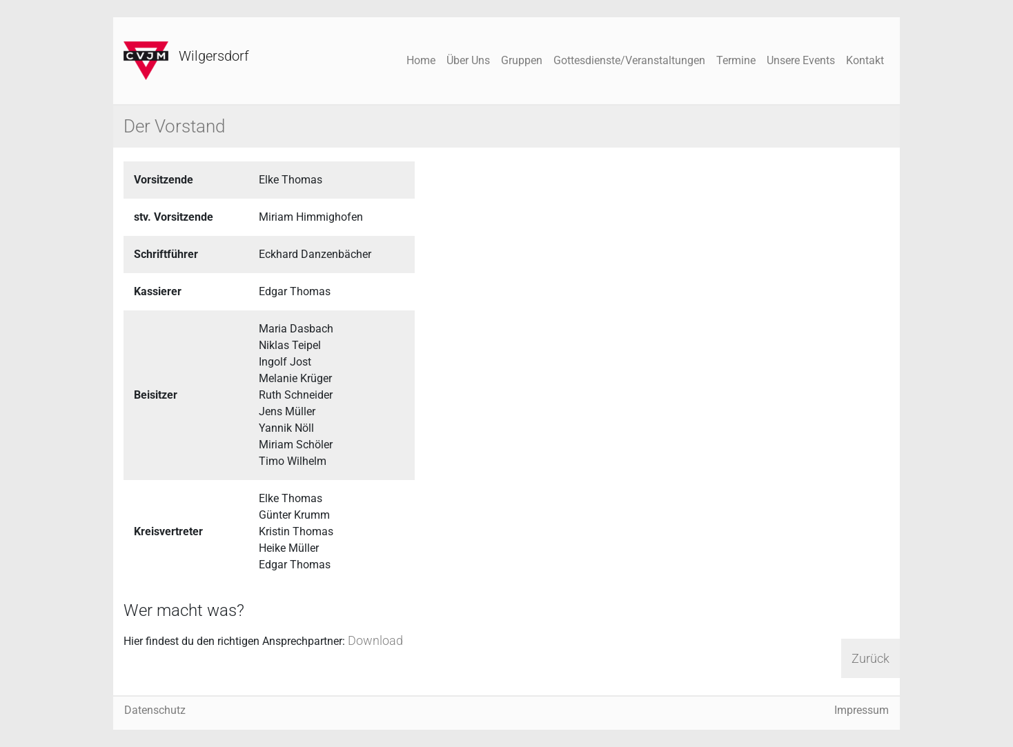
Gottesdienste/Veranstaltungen (629, 60)
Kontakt (865, 60)
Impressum (861, 710)
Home (420, 60)
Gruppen (521, 60)
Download (375, 640)
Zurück (870, 658)
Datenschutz (155, 710)
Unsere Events (801, 60)
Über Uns (468, 60)
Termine (736, 60)
